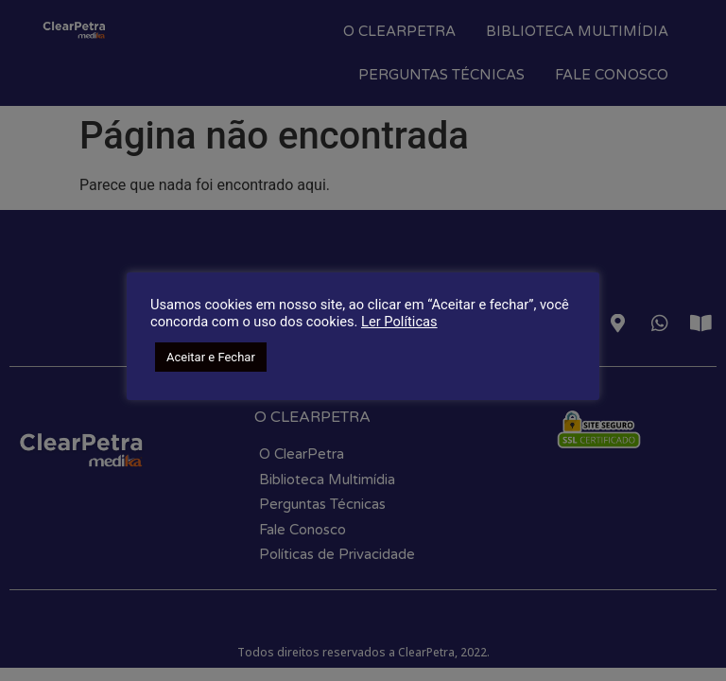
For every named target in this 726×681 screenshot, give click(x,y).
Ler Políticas (399, 321)
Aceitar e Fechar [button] (210, 357)
